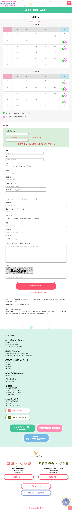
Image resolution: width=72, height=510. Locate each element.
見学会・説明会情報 (12, 401)
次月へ (40, 21)
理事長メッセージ (11, 342)
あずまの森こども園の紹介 (14, 346)
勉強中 (15, 218)
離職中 (36, 218)
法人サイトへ (36, 486)
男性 (8, 166)
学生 (8, 218)
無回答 (30, 166)
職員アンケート (10, 375)
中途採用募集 (10, 394)
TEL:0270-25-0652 (18, 470)
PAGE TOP (70, 508)
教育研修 (8, 366)
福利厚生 (8, 368)
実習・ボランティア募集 (13, 390)
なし (15, 239)
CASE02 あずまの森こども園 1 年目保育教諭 (19, 355)
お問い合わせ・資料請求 (13, 405)
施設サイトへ (18, 477)
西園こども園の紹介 (12, 344)
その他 (22, 166)
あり (8, 239)
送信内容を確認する (36, 286)
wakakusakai (35, 508)
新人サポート (10, 362)
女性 (15, 166)
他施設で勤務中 (26, 218)
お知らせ (8, 403)
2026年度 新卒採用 (11, 388)
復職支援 (8, 364)
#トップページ (10, 335)
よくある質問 (10, 381)
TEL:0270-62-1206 (53, 470)
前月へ (32, 21)
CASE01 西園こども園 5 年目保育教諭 (17, 353)
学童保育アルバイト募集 (13, 392)
